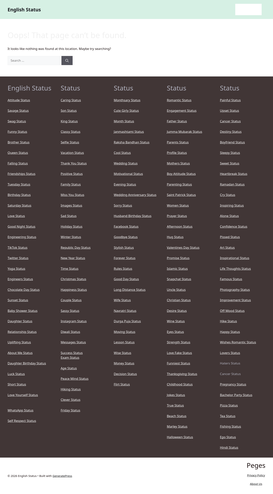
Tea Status (227, 416)
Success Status (72, 353)
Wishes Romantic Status (238, 342)
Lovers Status (230, 353)
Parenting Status (179, 184)
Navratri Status (125, 310)
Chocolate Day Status (24, 289)
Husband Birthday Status (132, 216)
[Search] (67, 60)
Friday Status (70, 410)
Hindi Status (229, 447)
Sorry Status (123, 205)
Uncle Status (176, 289)
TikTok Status (17, 247)
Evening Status (125, 184)
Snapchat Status (179, 279)
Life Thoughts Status (235, 268)
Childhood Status (180, 384)
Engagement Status (181, 110)
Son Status (69, 110)
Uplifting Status (19, 342)
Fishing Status (230, 426)
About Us (256, 484)
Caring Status (71, 100)
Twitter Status (18, 258)
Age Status (69, 368)
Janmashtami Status (129, 131)
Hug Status (175, 237)
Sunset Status (18, 300)
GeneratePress (62, 476)
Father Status (177, 121)
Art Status (227, 247)
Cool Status (122, 152)
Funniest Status (178, 363)
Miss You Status (72, 195)
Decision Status (125, 374)
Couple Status (71, 300)
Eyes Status (175, 332)
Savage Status (18, 110)
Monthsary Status (127, 100)
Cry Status (227, 195)
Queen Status (18, 152)
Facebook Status (126, 226)
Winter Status (71, 237)
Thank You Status (74, 163)
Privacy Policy (256, 475)
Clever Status (70, 399)
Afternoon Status (179, 226)
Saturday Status (19, 205)
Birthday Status (19, 195)
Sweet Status (229, 163)
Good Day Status (126, 279)
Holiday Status (71, 226)
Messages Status (73, 342)
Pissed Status (230, 237)
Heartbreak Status (233, 173)
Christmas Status (73, 279)
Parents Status (178, 142)
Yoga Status (16, 268)
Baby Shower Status (23, 310)
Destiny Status (231, 131)
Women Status (178, 205)
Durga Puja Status (127, 321)
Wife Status (122, 300)
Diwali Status (70, 332)
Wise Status (122, 353)
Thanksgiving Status (182, 374)
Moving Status (124, 332)
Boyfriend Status (232, 142)
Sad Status (69, 216)
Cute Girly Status (126, 110)
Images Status (71, 205)
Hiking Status (71, 389)
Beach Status (176, 416)
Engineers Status (20, 279)
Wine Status (176, 321)
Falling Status (18, 163)
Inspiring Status (232, 205)
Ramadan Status (232, 184)
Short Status (17, 384)
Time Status (69, 268)
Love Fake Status (179, 353)
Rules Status (123, 268)
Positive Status (72, 173)
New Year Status (73, 258)
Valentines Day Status (183, 247)
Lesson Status (124, 342)
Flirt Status (122, 384)
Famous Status (231, 279)
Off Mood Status (232, 310)
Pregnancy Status (233, 384)
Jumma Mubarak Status (184, 131)
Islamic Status (177, 268)
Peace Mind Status (75, 378)
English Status (24, 9)
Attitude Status (19, 100)
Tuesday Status (19, 184)
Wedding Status (126, 163)
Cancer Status (230, 121)
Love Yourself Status (23, 395)
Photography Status (235, 289)
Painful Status (230, 100)
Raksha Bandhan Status (131, 142)
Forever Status (125, 258)
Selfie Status (70, 142)
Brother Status (18, 142)
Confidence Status (233, 226)
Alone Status (229, 216)
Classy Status (70, 131)
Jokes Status (176, 395)
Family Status (71, 184)
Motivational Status (128, 173)
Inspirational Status (234, 258)
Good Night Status (21, 226)
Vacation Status (72, 152)
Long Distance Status (130, 289)
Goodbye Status (126, 237)
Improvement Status (235, 300)
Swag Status (17, 121)
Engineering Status (22, 237)
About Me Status (20, 353)
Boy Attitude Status (181, 173)
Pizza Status (229, 405)
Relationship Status (22, 332)
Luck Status (16, 374)
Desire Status (177, 310)
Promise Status (178, 258)
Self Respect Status (22, 420)
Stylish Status (124, 247)
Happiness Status (74, 289)
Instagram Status (74, 321)
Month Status (124, 121)
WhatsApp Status (20, 410)
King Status (69, 121)
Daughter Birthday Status (27, 363)
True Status (175, 405)
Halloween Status (180, 437)
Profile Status (177, 152)
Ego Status (228, 437)
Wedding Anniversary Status (135, 195)
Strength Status (178, 342)
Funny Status (17, 131)
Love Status (16, 216)
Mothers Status (178, 163)
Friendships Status (21, 173)
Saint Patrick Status (181, 195)
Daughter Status (20, 321)
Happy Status (230, 332)
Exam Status (70, 357)
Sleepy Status (230, 152)
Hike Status (228, 321)
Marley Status (177, 426)
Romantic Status (179, 100)
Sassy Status (70, 310)
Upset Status (229, 110)
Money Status (124, 363)
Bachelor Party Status (236, 395)
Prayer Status (177, 216)
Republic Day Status (76, 247)
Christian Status (179, 300)
